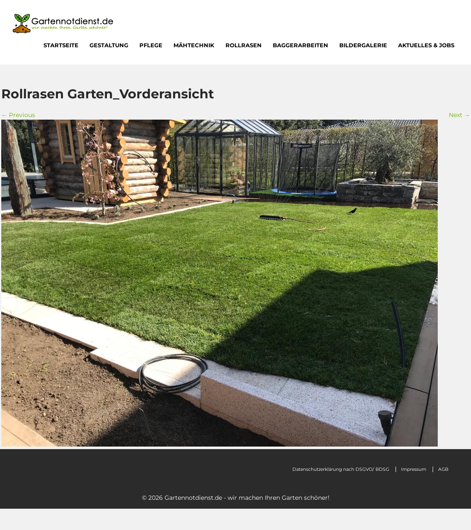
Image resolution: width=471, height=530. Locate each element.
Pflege (150, 45)
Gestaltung (109, 45)
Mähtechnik (193, 45)
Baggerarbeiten (300, 45)
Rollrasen (243, 45)
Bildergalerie (363, 45)
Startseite (60, 45)
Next (459, 115)
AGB (443, 469)
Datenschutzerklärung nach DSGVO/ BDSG (340, 469)
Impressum (413, 469)
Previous (18, 115)
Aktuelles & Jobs (426, 45)
